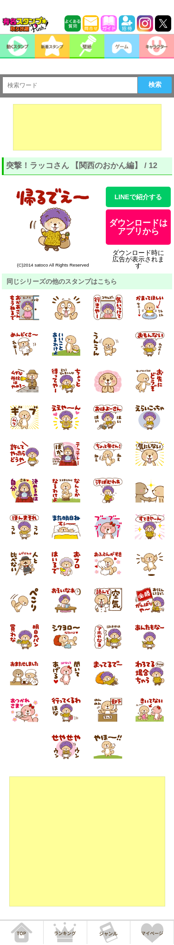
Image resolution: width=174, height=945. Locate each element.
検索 (154, 84)
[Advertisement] (87, 127)
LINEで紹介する (138, 197)
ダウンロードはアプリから (138, 227)
